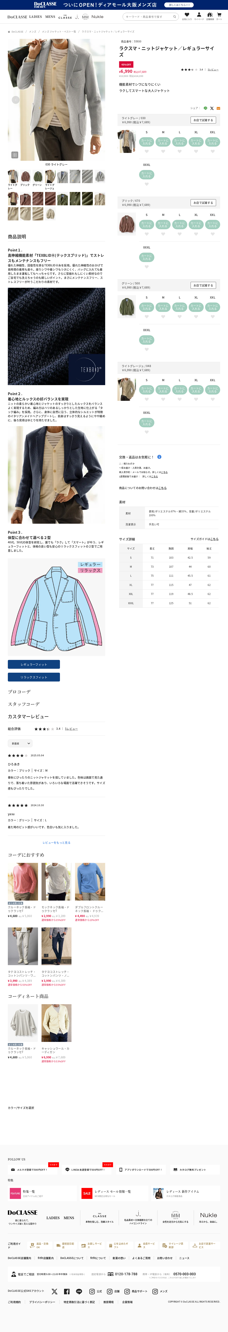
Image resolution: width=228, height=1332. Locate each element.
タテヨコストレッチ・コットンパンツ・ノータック (56, 975)
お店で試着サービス (204, 1245)
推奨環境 (108, 1302)
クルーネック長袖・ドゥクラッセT (22, 909)
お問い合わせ (165, 1258)
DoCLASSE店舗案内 (19, 1258)
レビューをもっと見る (57, 842)
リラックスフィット (33, 677)
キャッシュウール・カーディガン (56, 1050)
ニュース (184, 1258)
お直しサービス (91, 1245)
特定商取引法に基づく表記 (79, 1302)
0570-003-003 (184, 1274)
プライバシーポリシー (42, 1302)
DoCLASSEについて (72, 1258)
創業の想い (119, 1258)
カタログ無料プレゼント (190, 1169)
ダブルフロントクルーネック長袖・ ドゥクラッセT (89, 910)
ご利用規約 (14, 1302)
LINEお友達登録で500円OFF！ (88, 1168)
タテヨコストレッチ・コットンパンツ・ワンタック (22, 975)
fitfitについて (98, 1258)
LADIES (35, 16)
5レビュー (71, 729)
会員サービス (146, 1245)
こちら (164, 472)
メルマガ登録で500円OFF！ (34, 1168)
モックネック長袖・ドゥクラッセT (56, 909)
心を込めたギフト (118, 1245)
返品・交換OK (39, 1245)
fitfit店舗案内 (46, 1258)
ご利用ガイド (14, 1245)
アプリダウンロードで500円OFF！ (140, 1170)
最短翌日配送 (65, 1245)
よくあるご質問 (141, 1258)
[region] (114, 16)
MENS (50, 16)
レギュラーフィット (34, 664)
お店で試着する (203, 120)
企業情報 (127, 1302)
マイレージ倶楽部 (172, 1245)
